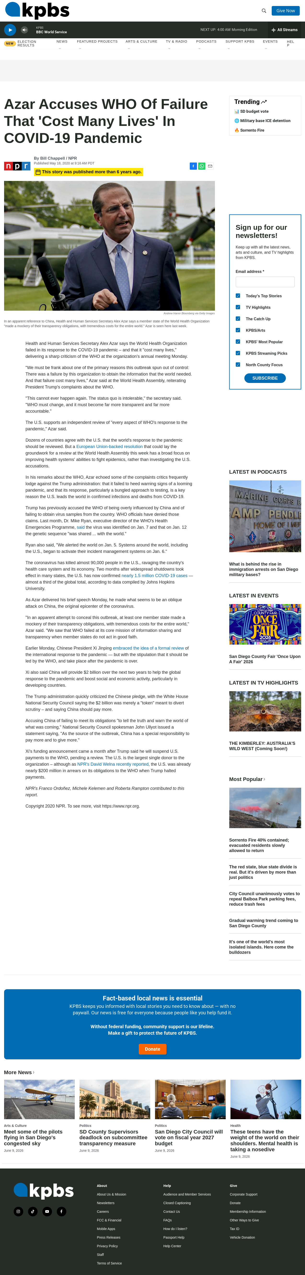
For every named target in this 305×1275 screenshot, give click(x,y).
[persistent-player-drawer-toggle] (284, 34)
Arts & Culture (141, 48)
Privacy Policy (107, 1246)
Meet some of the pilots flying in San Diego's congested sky (33, 1138)
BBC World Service (51, 37)
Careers (103, 1211)
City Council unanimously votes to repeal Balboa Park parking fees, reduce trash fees (264, 899)
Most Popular (247, 779)
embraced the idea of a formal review (148, 648)
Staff (100, 1255)
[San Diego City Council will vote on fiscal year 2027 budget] (190, 1099)
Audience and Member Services (187, 1194)
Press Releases (109, 1237)
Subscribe (265, 378)
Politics (86, 1126)
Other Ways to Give (244, 1220)
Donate (152, 1049)
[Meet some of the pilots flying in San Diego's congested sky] (39, 1099)
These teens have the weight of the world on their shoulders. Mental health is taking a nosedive (264, 1141)
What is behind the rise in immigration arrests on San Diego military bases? (263, 569)
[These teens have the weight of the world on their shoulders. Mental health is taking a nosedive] (265, 1099)
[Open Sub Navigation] (60, 55)
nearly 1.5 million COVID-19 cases (154, 575)
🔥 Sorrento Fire (249, 130)
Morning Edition (244, 34)
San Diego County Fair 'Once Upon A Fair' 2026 (265, 659)
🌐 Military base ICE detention (262, 120)
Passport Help (173, 1237)
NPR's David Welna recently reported (113, 764)
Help (290, 49)
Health (235, 1126)
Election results (27, 49)
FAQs (167, 1220)
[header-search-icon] (264, 13)
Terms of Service (109, 1263)
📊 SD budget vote (251, 111)
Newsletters (106, 1203)
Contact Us (171, 1211)
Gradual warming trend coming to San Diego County (263, 923)
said (81, 527)
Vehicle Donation (242, 1237)
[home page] (36, 13)
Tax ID (234, 1229)
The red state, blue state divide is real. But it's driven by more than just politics (263, 872)
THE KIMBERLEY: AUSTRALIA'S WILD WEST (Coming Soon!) (262, 746)
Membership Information (248, 1211)
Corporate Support (243, 1194)
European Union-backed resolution (109, 446)
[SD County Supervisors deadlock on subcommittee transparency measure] (115, 1099)
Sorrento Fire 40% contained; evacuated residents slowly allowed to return (259, 845)
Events (270, 48)
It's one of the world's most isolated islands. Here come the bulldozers (261, 947)
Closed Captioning (177, 1203)
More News (19, 1072)
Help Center (172, 1246)
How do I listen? (175, 1229)
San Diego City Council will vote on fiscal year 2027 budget (189, 1138)
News (62, 48)
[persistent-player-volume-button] (24, 34)
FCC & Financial (109, 1220)
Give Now (286, 12)
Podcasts (206, 48)
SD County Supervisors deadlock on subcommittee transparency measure (114, 1138)
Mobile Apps (106, 1229)
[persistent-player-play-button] (10, 35)
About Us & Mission (111, 1194)
